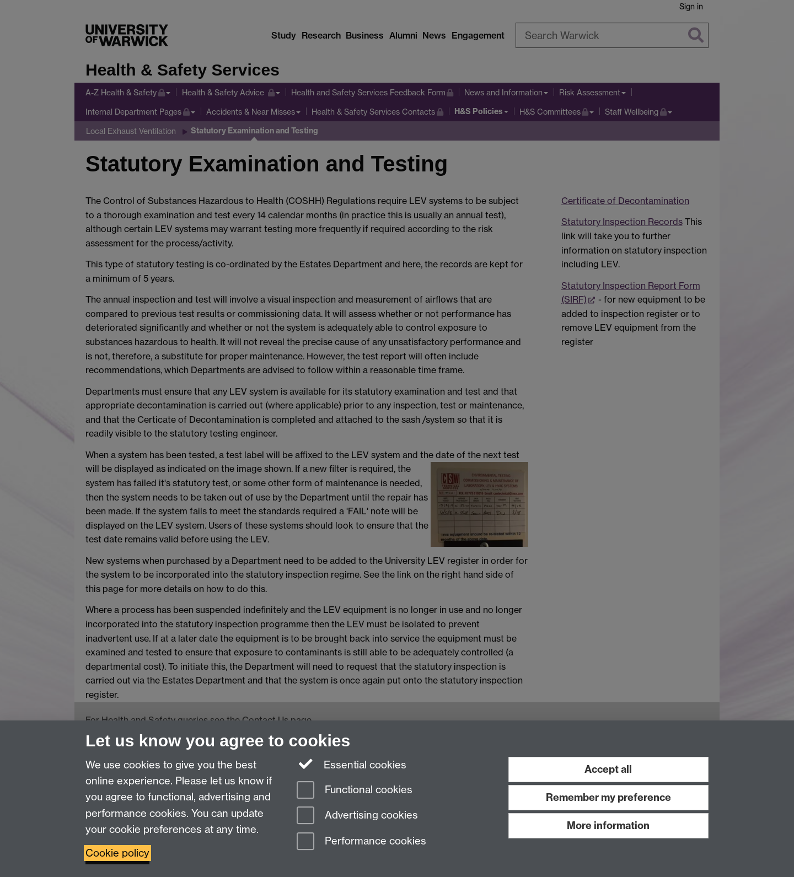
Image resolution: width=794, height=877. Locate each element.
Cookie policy (117, 853)
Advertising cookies (357, 816)
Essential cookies (351, 764)
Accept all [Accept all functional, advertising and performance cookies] (608, 769)
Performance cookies (361, 842)
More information (608, 825)
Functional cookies (354, 791)
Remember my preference (608, 797)
